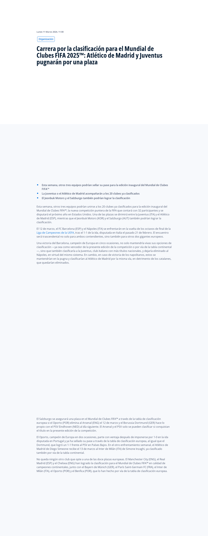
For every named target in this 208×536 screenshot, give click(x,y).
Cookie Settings (21, 533)
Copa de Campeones (95, 407)
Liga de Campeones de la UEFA (55, 232)
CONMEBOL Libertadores (119, 450)
